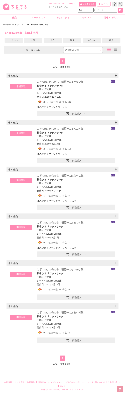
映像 (72, 40)
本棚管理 (21, 86)
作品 (14, 17)
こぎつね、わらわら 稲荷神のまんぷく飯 (60, 128)
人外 (74, 201)
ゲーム (91, 40)
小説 (33, 40)
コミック (13, 40)
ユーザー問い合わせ (96, 382)
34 (74, 4)
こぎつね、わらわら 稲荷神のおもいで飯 (60, 312)
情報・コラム (111, 17)
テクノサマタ (56, 85)
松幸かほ (41, 85)
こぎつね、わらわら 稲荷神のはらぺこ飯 (60, 175)
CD (52, 40)
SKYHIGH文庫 (54, 93)
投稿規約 (42, 382)
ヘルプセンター (55, 382)
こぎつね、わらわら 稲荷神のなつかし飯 (60, 269)
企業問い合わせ (114, 382)
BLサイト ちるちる (77, 389)
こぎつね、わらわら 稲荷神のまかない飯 (60, 81)
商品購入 (73, 113)
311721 (63, 3)
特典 (111, 40)
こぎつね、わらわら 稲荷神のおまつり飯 (60, 222)
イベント (86, 17)
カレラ (63, 386)
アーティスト (38, 17)
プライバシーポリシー (75, 382)
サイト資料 (19, 382)
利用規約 (31, 382)
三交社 (47, 89)
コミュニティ (62, 17)
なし (67, 107)
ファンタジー (55, 107)
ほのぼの (41, 107)
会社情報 (8, 382)
